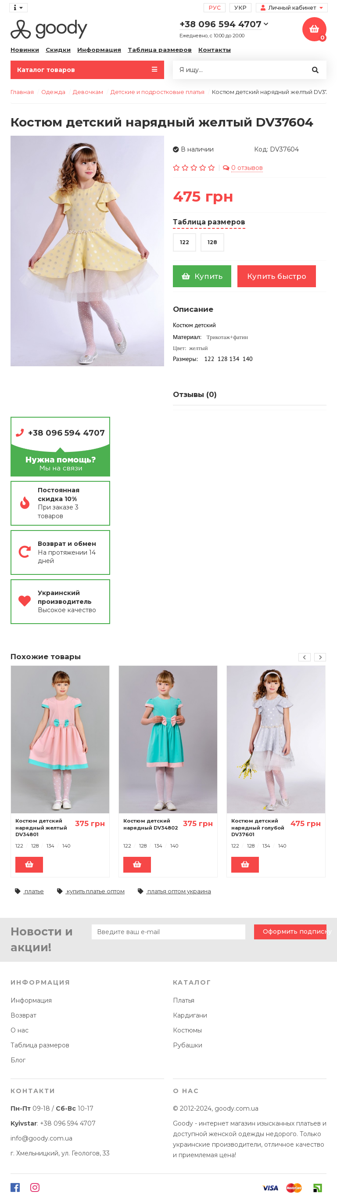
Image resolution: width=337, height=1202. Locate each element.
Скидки (58, 49)
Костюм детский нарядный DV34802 (150, 824)
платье (29, 891)
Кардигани (190, 1015)
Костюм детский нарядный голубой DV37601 (257, 827)
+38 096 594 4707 (66, 433)
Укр (240, 7)
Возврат (23, 1015)
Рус (214, 7)
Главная (22, 92)
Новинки (25, 49)
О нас (20, 1030)
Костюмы (187, 1030)
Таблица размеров (160, 49)
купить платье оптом (91, 891)
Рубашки (187, 1045)
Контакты (214, 49)
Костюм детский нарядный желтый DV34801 (41, 827)
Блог (18, 1060)
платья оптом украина (174, 891)
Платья (183, 1000)
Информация (99, 49)
